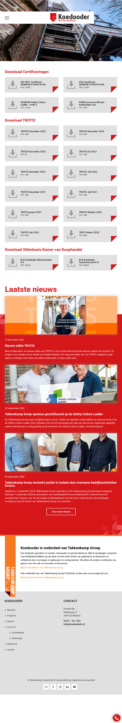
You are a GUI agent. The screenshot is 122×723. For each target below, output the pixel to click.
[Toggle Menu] (6, 18)
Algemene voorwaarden (83, 680)
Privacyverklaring (62, 680)
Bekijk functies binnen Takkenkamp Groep (42, 577)
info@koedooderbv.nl (74, 624)
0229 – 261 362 (72, 620)
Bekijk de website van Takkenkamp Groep (42, 567)
